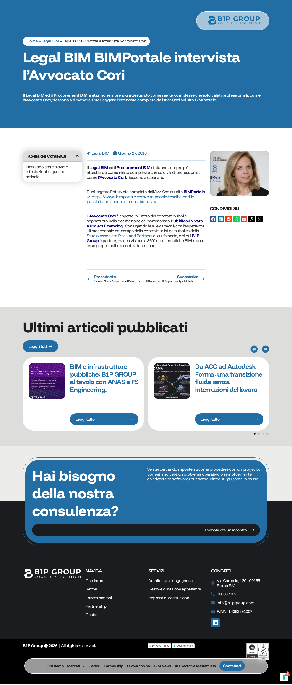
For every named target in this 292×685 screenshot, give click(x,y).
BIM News (162, 666)
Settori (94, 666)
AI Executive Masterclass (194, 666)
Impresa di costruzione (169, 598)
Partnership (113, 666)
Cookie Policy (184, 646)
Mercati (75, 666)
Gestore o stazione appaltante (175, 590)
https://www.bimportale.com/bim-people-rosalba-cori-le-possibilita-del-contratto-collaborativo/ (141, 199)
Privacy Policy (160, 646)
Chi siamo (55, 666)
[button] (77, 156)
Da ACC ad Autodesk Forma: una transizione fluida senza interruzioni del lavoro (228, 378)
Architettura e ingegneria (170, 581)
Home (32, 41)
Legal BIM (50, 41)
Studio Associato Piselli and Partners (119, 235)
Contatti (93, 615)
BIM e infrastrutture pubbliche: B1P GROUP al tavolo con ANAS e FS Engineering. (104, 378)
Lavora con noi (138, 666)
